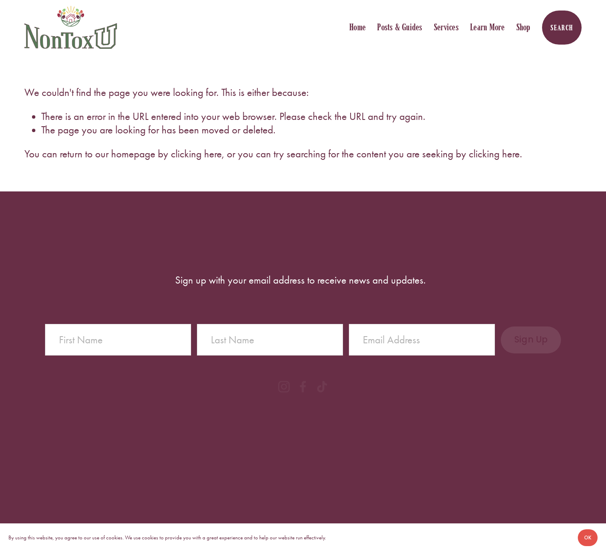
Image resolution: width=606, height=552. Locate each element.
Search (562, 27)
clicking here (196, 154)
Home (357, 27)
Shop (523, 27)
